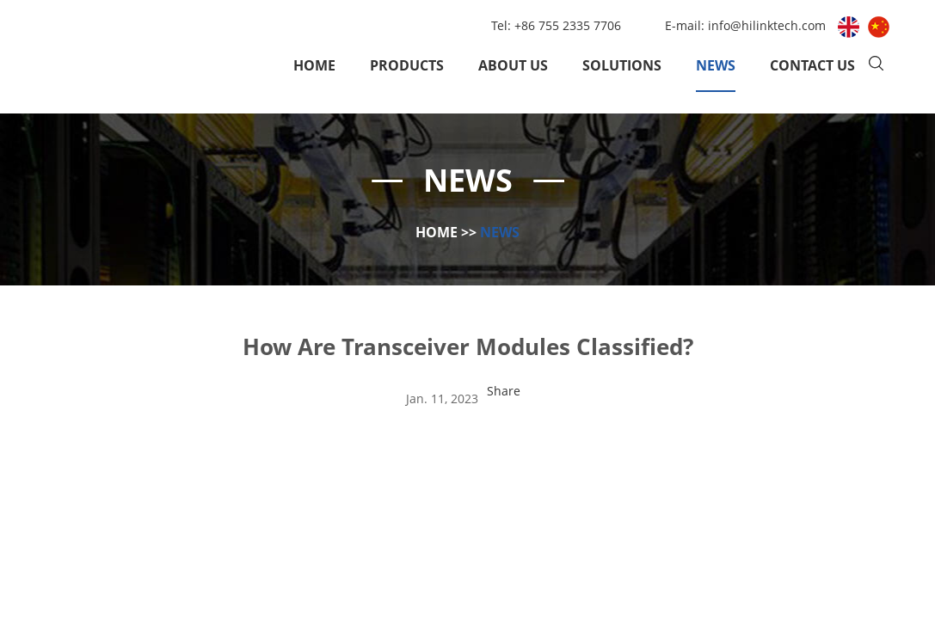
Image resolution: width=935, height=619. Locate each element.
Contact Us (812, 65)
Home (314, 65)
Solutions (621, 65)
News (715, 65)
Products (407, 65)
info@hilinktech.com (768, 25)
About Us (513, 65)
